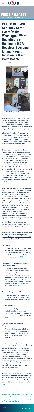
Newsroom (9, 17)
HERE (26, 112)
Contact (4, 407)
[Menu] (3, 3)
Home (2, 17)
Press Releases (13, 14)
